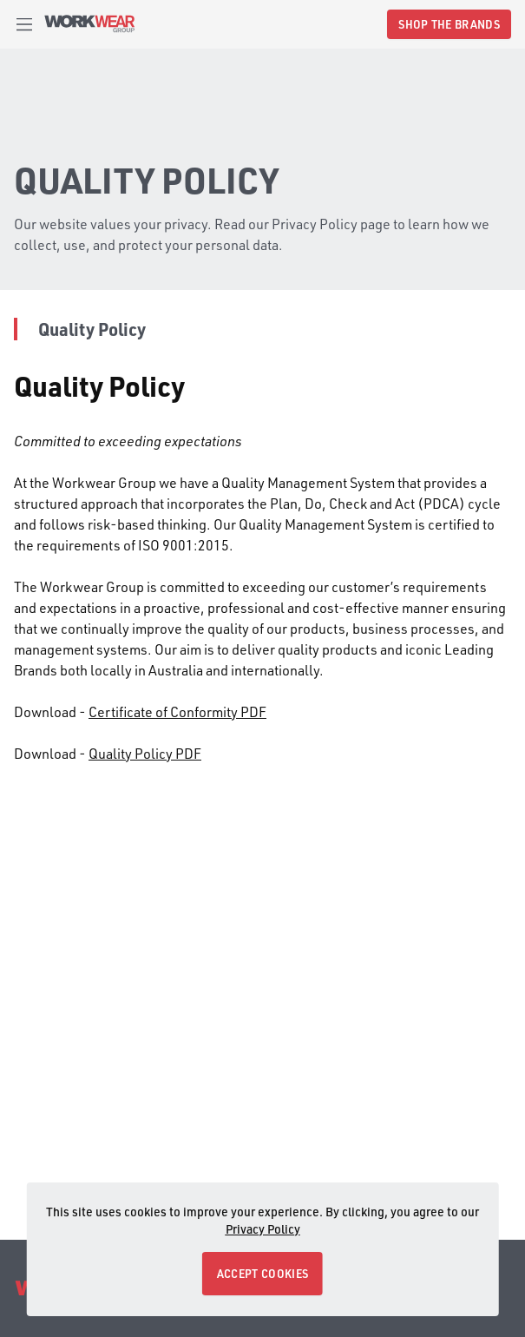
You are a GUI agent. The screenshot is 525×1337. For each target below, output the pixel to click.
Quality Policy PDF (145, 753)
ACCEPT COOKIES (262, 1273)
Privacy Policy (263, 1229)
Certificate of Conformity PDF (177, 711)
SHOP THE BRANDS (449, 23)
